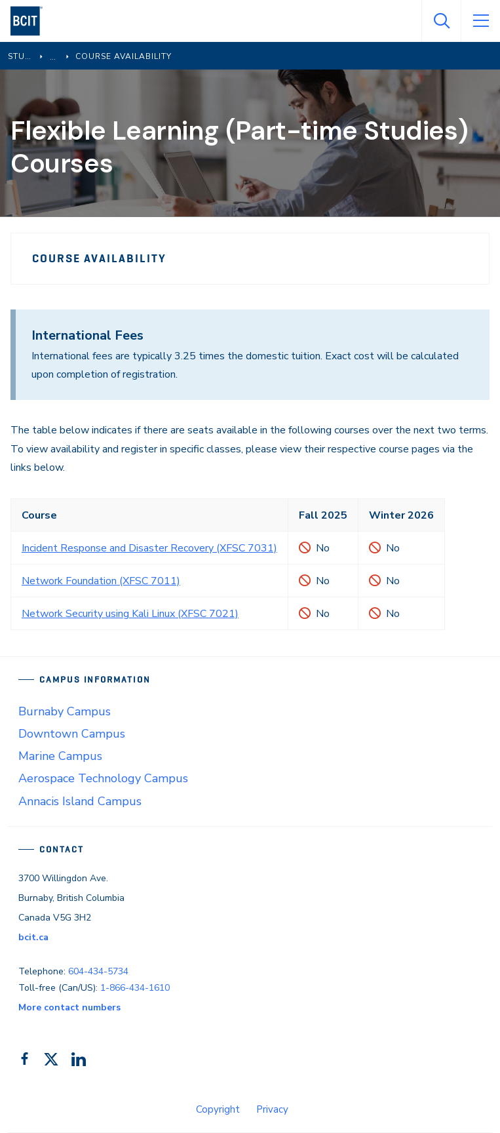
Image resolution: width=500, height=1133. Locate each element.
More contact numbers (69, 1007)
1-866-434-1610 (135, 988)
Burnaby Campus (64, 711)
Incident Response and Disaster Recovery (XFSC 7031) (149, 548)
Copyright (218, 1109)
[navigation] (31, 21)
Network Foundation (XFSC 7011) (101, 581)
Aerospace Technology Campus (103, 778)
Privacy (272, 1109)
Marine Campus (60, 756)
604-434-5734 (98, 971)
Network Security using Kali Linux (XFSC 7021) (130, 613)
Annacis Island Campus (80, 801)
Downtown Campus (71, 734)
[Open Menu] (480, 21)
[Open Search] (441, 21)
